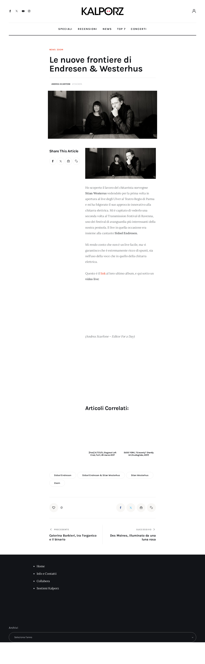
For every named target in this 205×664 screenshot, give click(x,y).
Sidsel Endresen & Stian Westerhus (101, 475)
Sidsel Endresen (62, 475)
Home (41, 566)
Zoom (60, 49)
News (52, 49)
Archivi (13, 627)
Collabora (43, 581)
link (103, 273)
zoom (57, 483)
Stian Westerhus (139, 475)
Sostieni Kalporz (48, 588)
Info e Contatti (47, 574)
